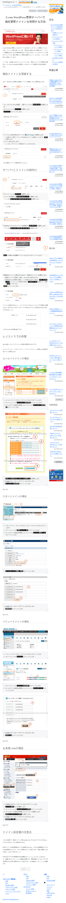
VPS (6, 883)
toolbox (49, 897)
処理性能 (28, 893)
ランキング (26, 887)
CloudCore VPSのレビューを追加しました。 (56, 453)
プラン (25, 874)
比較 (45, 874)
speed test (49, 895)
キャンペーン (51, 885)
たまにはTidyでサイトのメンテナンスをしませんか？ (56, 391)
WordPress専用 (9, 885)
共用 (6, 881)
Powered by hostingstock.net (11, 899)
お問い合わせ (51, 893)
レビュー (8, 5)
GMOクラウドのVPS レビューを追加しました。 (55, 435)
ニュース (49, 887)
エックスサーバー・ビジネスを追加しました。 (56, 419)
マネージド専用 (10, 889)
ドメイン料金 (30, 889)
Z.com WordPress (17, 5)
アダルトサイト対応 (11, 887)
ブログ (49, 889)
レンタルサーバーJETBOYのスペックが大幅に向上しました (56, 343)
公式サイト (25, 869)
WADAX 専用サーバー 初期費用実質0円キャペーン (56, 311)
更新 (48, 891)
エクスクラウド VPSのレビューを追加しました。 (56, 444)
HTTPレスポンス (31, 891)
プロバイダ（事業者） (9, 879)
